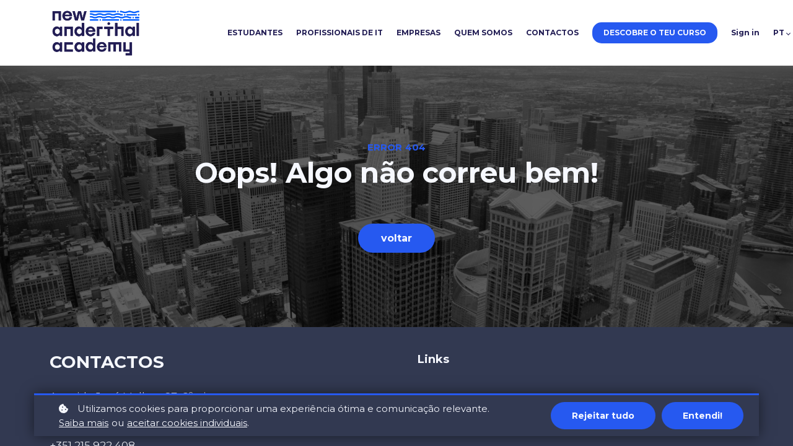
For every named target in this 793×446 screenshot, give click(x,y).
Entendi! (702, 415)
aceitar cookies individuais (187, 423)
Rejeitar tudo (603, 415)
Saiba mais (83, 423)
